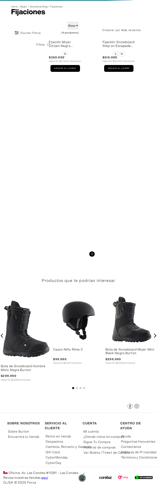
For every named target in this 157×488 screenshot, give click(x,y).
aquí (44, 477)
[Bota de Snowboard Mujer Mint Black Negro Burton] (131, 341)
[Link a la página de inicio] (14, 6)
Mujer (23, 6)
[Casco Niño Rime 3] (78, 341)
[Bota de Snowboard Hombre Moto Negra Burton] (26, 341)
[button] (65, 53)
